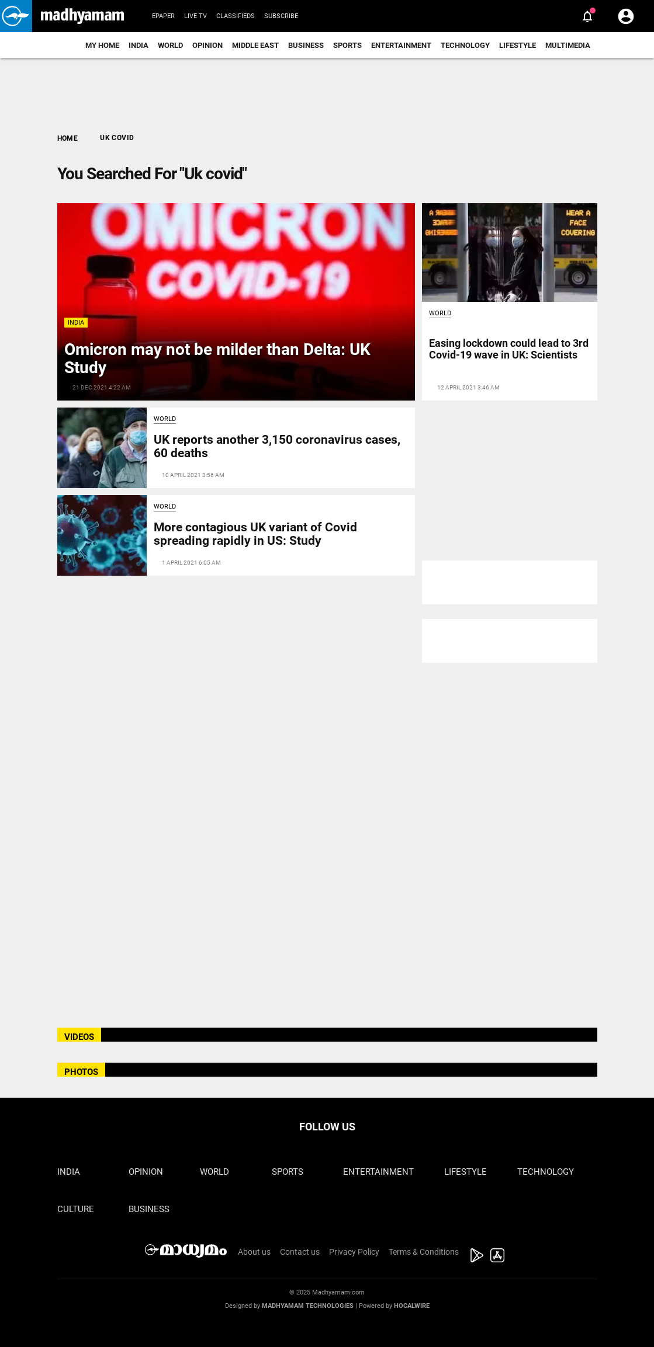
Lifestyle (517, 45)
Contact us (300, 1251)
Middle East (255, 45)
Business (306, 45)
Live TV (195, 16)
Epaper (163, 16)
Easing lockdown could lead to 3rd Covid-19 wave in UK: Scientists (509, 349)
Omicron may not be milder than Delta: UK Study (217, 358)
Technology (465, 45)
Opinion (207, 45)
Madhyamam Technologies (308, 1306)
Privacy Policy (354, 1251)
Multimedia (567, 45)
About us (254, 1251)
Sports (347, 45)
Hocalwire (412, 1306)
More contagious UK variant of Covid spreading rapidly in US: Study (255, 534)
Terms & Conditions (424, 1251)
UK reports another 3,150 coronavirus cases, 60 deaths (277, 446)
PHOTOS (81, 1072)
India (138, 45)
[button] (16, 16)
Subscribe (281, 16)
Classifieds (235, 16)
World (170, 45)
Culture (75, 1209)
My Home (102, 45)
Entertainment (401, 45)
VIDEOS (79, 1037)
